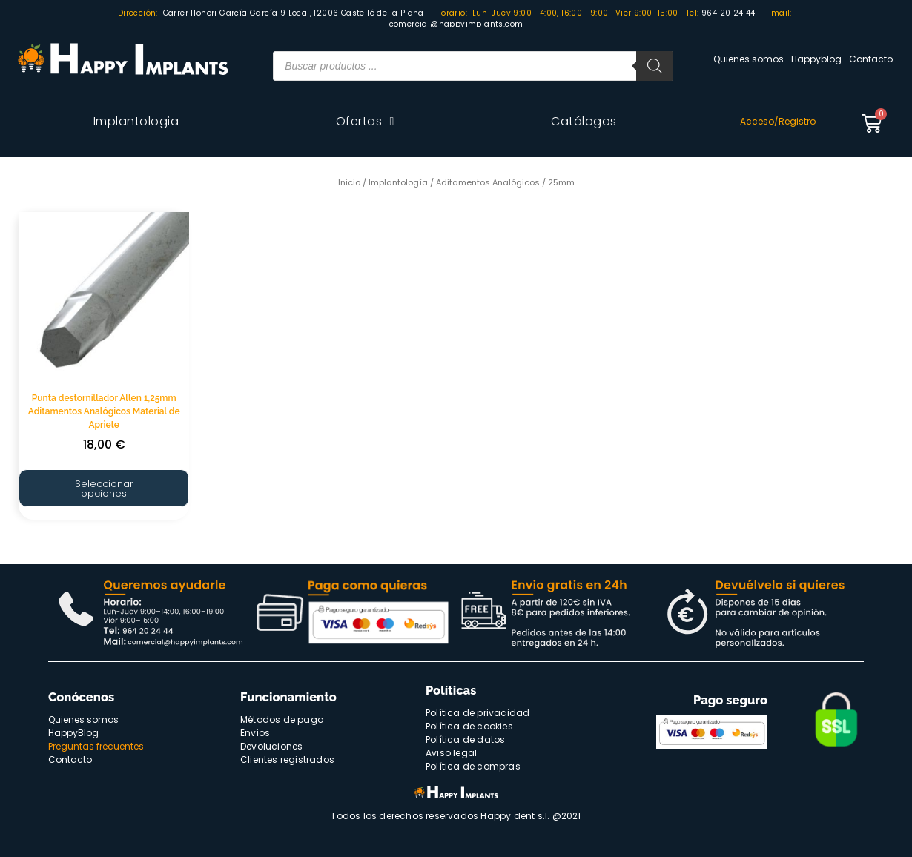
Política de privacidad (477, 713)
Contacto (871, 59)
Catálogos (584, 121)
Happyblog (816, 59)
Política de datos (465, 739)
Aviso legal (451, 753)
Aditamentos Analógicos (488, 182)
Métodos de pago (281, 719)
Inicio (349, 182)
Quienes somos (748, 59)
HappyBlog (73, 733)
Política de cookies (469, 726)
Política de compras (473, 766)
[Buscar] (654, 66)
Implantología (398, 182)
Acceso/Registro (778, 121)
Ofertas (365, 121)
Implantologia (136, 121)
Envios (255, 733)
